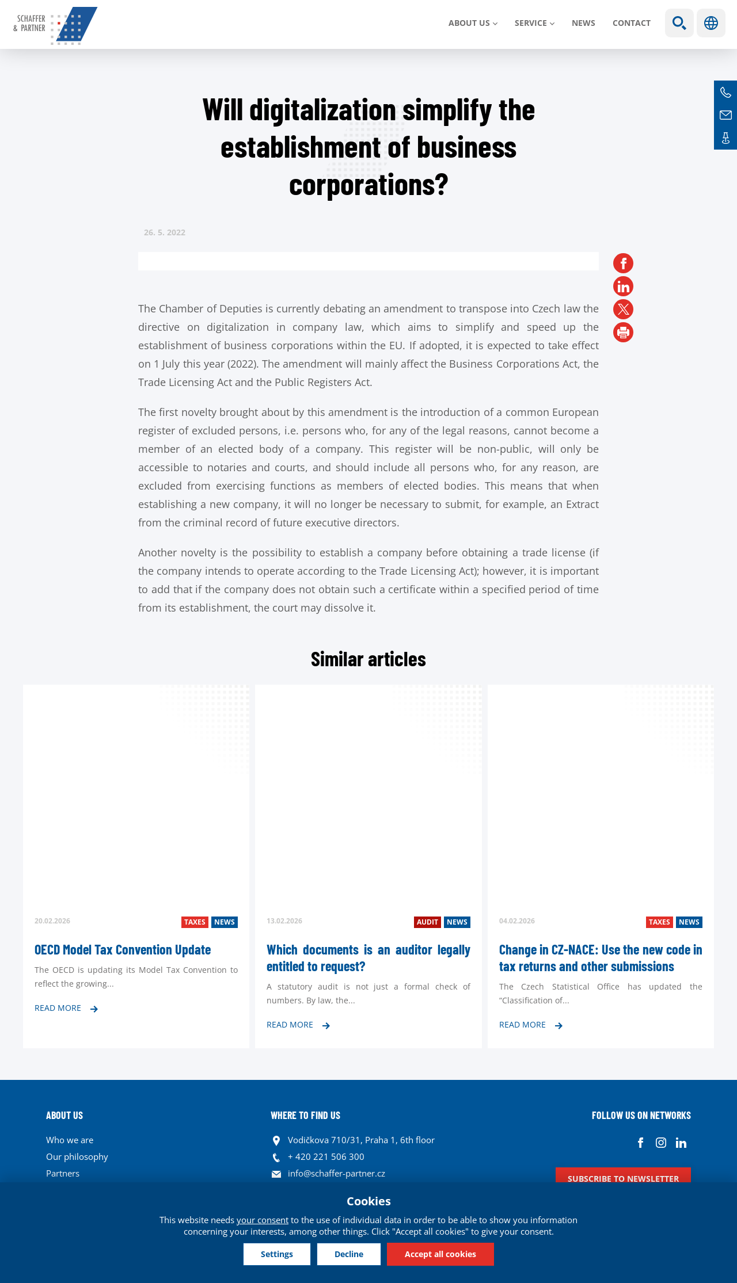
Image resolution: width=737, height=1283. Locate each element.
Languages (711, 23)
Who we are (69, 1139)
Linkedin (681, 1143)
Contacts (725, 138)
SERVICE (531, 22)
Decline (349, 1253)
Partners (62, 1173)
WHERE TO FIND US (305, 1115)
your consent (262, 1219)
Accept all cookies (440, 1253)
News (583, 22)
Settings (277, 1253)
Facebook (640, 1143)
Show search (679, 23)
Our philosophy (77, 1156)
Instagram (661, 1143)
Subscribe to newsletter (623, 1178)
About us (469, 22)
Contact (632, 22)
